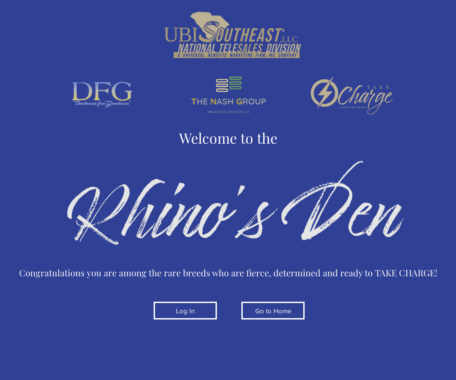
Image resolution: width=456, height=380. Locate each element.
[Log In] (185, 310)
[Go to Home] (273, 310)
